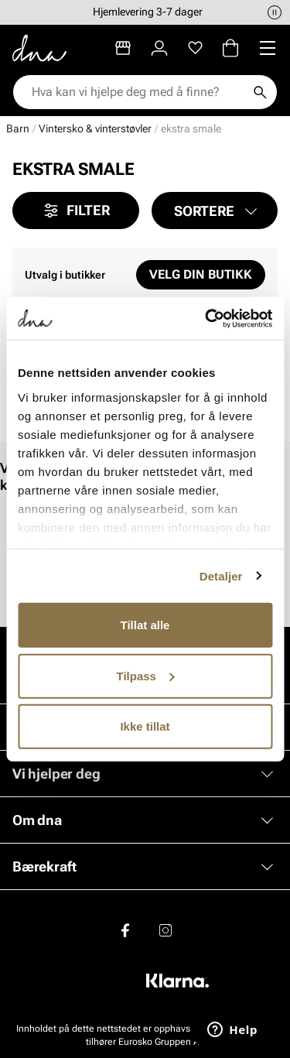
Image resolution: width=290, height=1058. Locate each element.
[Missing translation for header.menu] (267, 48)
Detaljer (221, 575)
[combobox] (137, 92)
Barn (17, 128)
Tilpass (146, 675)
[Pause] (274, 12)
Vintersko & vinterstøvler (95, 128)
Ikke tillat (144, 726)
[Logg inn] (159, 48)
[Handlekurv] (230, 48)
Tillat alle (145, 625)
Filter (76, 210)
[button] (215, 210)
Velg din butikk (200, 274)
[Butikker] (123, 48)
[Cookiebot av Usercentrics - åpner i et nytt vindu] (206, 318)
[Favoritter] (195, 48)
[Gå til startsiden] (39, 48)
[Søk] (260, 92)
